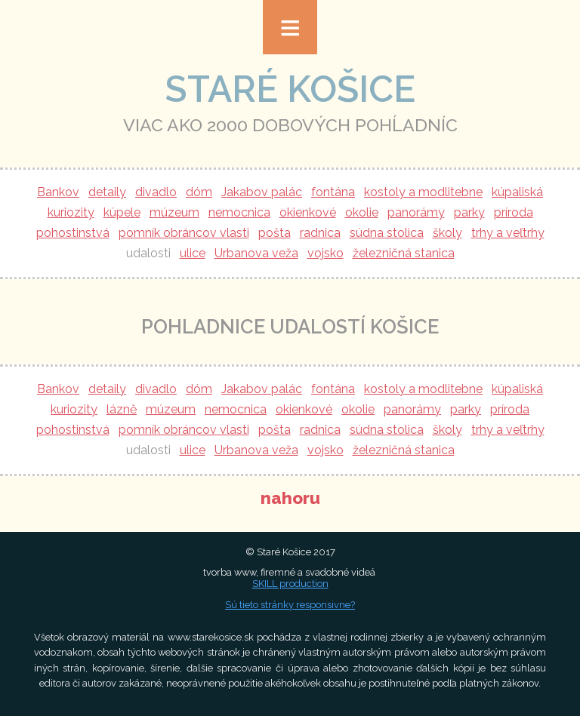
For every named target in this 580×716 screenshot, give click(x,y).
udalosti (148, 253)
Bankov (58, 192)
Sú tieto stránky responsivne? (290, 604)
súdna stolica (387, 233)
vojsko (325, 253)
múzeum (174, 212)
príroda (513, 212)
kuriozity (71, 212)
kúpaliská (517, 192)
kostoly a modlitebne (423, 192)
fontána (333, 192)
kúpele (121, 212)
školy (447, 233)
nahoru (290, 498)
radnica (320, 233)
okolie (361, 212)
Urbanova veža (256, 253)
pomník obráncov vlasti (184, 233)
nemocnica (239, 212)
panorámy (416, 212)
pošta (274, 233)
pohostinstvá (73, 233)
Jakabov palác (261, 192)
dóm (199, 192)
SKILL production (290, 583)
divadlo (156, 192)
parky (469, 212)
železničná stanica (404, 253)
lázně (121, 409)
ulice (192, 253)
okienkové (307, 212)
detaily (107, 192)
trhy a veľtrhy (508, 233)
